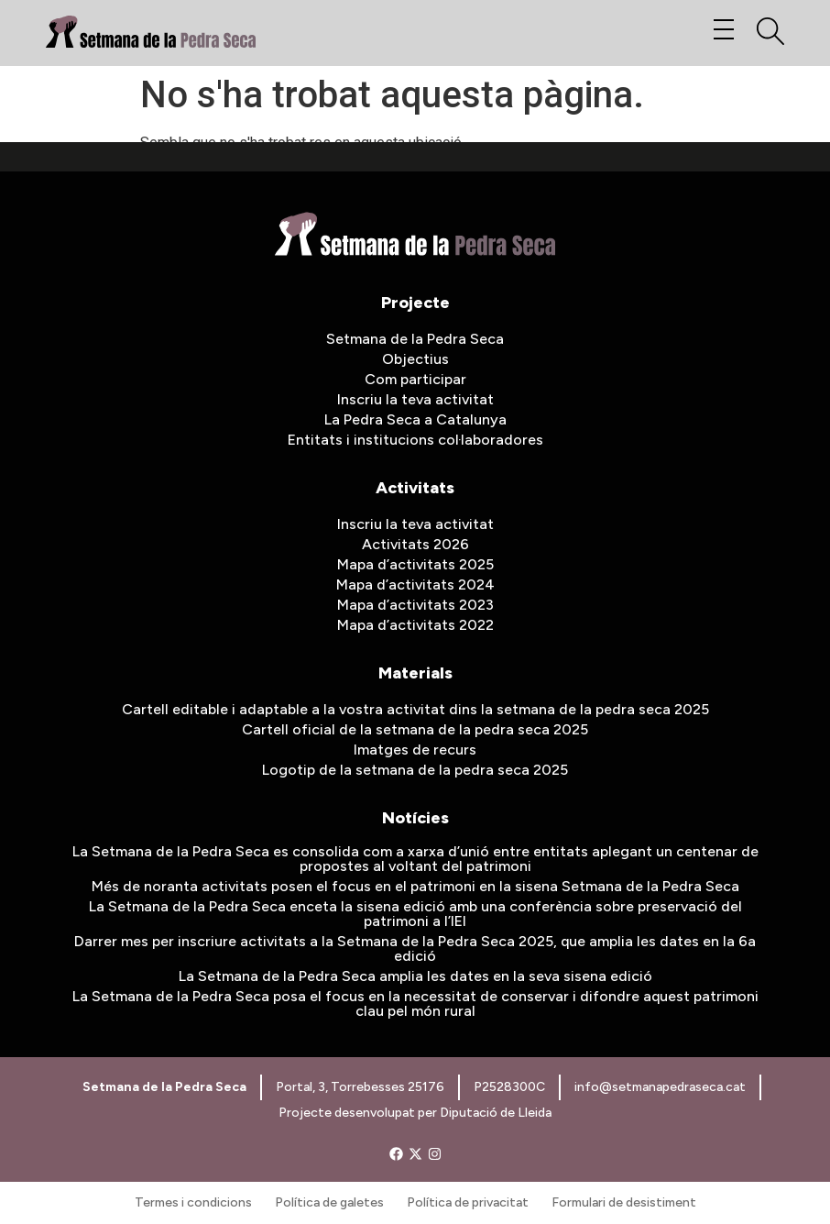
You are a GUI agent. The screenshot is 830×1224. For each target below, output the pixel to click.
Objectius (415, 359)
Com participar (415, 379)
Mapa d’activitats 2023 (415, 604)
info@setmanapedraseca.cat (660, 1087)
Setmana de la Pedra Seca (415, 338)
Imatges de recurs (415, 749)
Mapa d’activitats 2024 (415, 584)
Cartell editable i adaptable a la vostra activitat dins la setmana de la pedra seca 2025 (415, 709)
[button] (723, 31)
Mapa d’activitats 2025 (415, 564)
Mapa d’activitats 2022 (415, 625)
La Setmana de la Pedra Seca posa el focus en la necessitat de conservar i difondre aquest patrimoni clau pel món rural (415, 1003)
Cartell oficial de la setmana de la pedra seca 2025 (415, 729)
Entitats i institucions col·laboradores (415, 439)
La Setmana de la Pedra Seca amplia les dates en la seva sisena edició (415, 976)
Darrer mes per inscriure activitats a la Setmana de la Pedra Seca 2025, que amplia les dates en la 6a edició (415, 948)
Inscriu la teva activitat (415, 399)
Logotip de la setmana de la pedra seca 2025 (415, 769)
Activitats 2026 (415, 544)
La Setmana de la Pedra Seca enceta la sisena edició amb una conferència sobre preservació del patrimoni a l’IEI (415, 914)
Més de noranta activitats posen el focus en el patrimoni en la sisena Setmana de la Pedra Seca (415, 886)
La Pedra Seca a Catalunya (415, 419)
